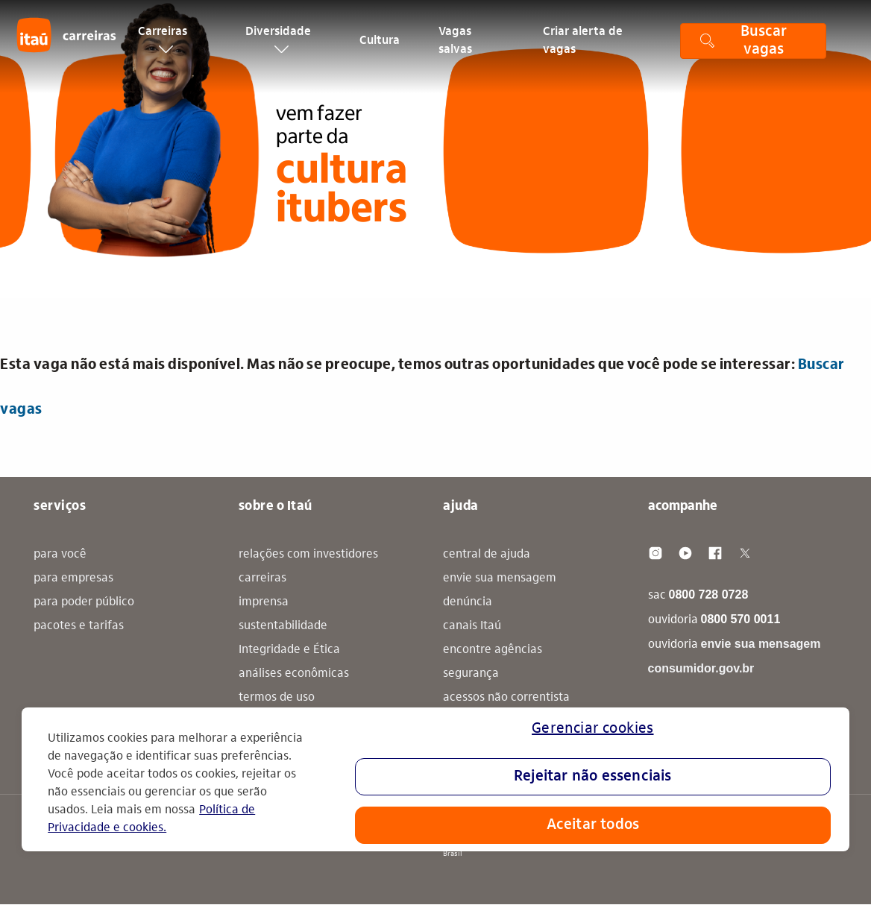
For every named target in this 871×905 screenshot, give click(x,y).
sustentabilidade (283, 626)
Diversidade (278, 46)
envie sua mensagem (499, 578)
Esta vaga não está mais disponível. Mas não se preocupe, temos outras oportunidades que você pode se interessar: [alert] (422, 387)
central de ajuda (486, 555)
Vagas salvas (455, 48)
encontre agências (492, 650)
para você (60, 555)
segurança (471, 674)
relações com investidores (308, 555)
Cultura (379, 48)
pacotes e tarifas (79, 626)
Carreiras (162, 46)
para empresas (73, 578)
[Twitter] (745, 553)
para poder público (84, 602)
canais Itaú (472, 626)
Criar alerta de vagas (583, 48)
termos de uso (277, 698)
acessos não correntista (506, 698)
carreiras (262, 578)
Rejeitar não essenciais (593, 776)
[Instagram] (655, 553)
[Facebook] (715, 553)
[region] (435, 779)
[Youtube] (685, 553)
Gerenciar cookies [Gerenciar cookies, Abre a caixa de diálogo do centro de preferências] (592, 729)
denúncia (467, 602)
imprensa (264, 602)
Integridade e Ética (289, 650)
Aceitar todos (593, 825)
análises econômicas (294, 674)
